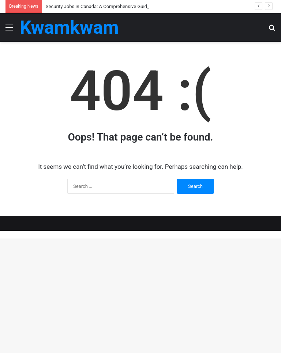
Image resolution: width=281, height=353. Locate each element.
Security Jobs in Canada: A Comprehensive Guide (98, 6)
